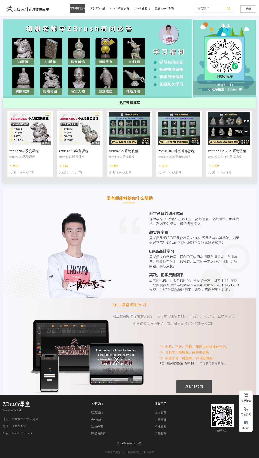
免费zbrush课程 (164, 8)
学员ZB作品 (97, 8)
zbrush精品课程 (119, 8)
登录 (248, 9)
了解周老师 (77, 8)
